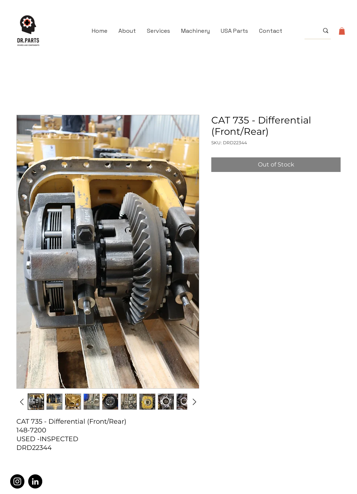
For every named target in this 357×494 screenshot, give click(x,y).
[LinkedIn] (35, 481)
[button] (342, 31)
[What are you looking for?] (306, 31)
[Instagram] (17, 481)
